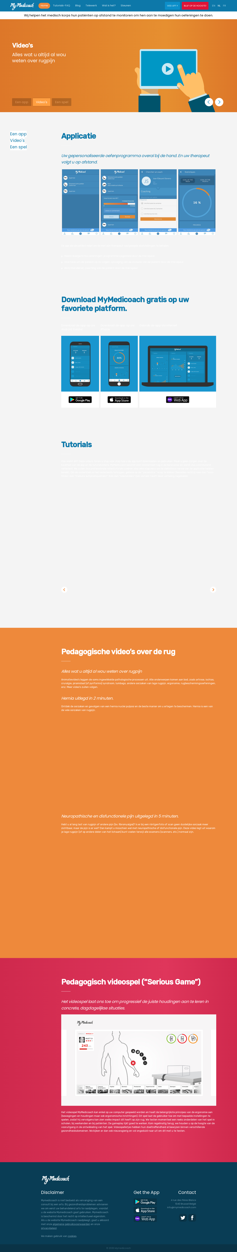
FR (224, 5)
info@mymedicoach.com (181, 1207)
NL (219, 5)
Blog (77, 5)
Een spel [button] (61, 102)
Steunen (126, 5)
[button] (209, 102)
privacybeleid (49, 1228)
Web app (172, 5)
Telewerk (91, 5)
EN (213, 5)
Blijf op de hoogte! (195, 5)
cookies (72, 1236)
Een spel (18, 147)
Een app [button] (21, 102)
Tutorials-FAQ (61, 5)
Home (44, 5)
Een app (18, 134)
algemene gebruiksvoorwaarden (71, 1224)
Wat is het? (109, 5)
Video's (17, 140)
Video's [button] (41, 102)
